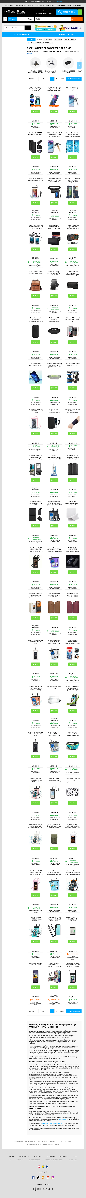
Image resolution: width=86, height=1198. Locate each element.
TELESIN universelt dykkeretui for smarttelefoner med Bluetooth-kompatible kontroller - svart (72, 226)
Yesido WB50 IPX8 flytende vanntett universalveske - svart (54, 780)
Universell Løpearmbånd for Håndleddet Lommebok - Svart (72, 411)
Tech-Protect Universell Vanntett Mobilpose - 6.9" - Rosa (35, 411)
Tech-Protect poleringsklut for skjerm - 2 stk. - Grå (72, 503)
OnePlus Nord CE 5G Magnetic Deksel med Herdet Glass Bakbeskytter (54, 919)
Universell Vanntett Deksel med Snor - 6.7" (36, 364)
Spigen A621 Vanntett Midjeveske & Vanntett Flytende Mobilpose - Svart (54, 180)
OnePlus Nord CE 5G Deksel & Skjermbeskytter (35, 65)
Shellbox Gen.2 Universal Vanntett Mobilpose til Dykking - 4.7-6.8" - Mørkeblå (72, 180)
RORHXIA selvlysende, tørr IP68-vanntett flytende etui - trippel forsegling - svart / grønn (73, 688)
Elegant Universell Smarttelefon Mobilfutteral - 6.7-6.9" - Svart (36, 319)
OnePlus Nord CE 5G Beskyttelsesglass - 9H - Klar (73, 89)
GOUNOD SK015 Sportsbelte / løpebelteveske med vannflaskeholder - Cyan (73, 734)
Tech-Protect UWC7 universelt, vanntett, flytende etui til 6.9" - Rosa (36, 872)
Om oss (30, 5)
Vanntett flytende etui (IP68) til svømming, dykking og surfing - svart (54, 503)
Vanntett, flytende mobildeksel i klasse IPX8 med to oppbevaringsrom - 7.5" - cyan (35, 919)
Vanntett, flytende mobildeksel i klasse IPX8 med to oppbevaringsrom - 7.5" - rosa (35, 780)
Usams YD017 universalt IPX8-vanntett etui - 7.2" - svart (35, 734)
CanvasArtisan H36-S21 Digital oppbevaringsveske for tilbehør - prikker (73, 780)
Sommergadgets (76, 19)
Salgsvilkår (73, 1160)
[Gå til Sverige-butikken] (43, 1166)
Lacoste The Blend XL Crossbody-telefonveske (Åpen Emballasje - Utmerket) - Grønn (54, 826)
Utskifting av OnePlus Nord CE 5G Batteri (35, 964)
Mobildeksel (21, 19)
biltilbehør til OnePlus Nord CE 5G (52, 1123)
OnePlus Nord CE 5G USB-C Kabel (51, 65)
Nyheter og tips (34, 1160)
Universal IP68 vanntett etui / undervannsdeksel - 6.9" (72, 319)
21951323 (69, 1141)
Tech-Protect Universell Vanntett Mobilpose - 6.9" (35, 179)
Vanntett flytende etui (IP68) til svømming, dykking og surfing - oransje (35, 688)
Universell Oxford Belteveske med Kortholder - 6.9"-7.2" (54, 226)
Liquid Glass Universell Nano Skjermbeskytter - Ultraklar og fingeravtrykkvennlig (36, 89)
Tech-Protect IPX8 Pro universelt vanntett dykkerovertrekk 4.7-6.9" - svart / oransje (35, 595)
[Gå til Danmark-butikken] (39, 1166)
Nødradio (49, 19)
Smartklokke (57, 19)
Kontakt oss (77, 5)
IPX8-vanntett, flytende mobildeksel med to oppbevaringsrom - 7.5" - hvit (35, 826)
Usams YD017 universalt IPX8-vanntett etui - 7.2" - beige (35, 641)
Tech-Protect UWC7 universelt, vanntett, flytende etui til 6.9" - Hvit (72, 826)
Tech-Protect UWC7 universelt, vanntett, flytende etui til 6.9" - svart (36, 549)
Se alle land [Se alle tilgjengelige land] (43, 1172)
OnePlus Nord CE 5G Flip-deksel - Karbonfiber (35, 133)
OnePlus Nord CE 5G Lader (68, 65)
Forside (11, 1156)
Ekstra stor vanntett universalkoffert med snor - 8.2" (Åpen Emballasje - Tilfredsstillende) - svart (72, 964)
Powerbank (66, 19)
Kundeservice (21, 5)
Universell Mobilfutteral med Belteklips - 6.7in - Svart (35, 503)
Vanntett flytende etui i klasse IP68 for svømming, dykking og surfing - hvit (54, 641)
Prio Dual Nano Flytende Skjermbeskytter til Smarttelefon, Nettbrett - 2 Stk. (54, 89)
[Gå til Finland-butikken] (47, 1166)
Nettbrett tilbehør (38, 19)
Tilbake (32, 39)
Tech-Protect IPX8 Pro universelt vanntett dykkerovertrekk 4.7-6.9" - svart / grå (35, 457)
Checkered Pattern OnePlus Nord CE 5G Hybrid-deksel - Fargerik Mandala (54, 964)
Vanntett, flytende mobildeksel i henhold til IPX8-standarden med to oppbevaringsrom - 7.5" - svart (72, 872)
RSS (10, 1160)
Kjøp (36, 157)
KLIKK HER (58, 1)
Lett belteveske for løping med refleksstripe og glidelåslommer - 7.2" (54, 365)
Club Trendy (39, 5)
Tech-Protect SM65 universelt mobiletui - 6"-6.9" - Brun (54, 595)
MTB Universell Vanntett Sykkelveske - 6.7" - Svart (73, 365)
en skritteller (62, 1119)
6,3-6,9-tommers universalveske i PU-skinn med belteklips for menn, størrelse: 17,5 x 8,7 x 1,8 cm (73, 273)
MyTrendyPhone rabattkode (54, 1160)
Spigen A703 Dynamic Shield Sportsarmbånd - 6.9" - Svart (54, 273)
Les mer (29, 53)
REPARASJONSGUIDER (64, 5)
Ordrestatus (37, 1156)
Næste (62, 79)
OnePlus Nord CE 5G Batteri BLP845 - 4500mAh (72, 919)
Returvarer (9, 5)
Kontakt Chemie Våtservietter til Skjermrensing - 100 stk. (73, 641)
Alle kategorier (12, 19)
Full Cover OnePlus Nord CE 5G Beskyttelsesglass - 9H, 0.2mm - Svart (54, 134)
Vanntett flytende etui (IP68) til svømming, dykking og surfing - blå (54, 872)
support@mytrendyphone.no (48, 1141)
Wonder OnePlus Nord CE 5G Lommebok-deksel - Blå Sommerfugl (72, 134)
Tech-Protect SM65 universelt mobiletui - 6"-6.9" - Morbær (73, 595)
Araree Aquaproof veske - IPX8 (54, 687)
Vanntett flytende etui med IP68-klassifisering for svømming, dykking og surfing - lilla (54, 549)
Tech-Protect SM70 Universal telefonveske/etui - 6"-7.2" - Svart (54, 411)
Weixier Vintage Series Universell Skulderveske (35, 272)
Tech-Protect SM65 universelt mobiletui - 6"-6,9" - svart (73, 457)
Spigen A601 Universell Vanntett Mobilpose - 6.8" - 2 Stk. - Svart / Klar (35, 226)
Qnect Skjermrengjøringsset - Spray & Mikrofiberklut (54, 457)
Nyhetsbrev (50, 5)
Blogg (75, 1156)
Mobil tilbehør (29, 19)
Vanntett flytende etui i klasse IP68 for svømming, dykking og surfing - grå (54, 734)
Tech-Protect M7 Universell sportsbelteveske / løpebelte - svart (54, 319)
